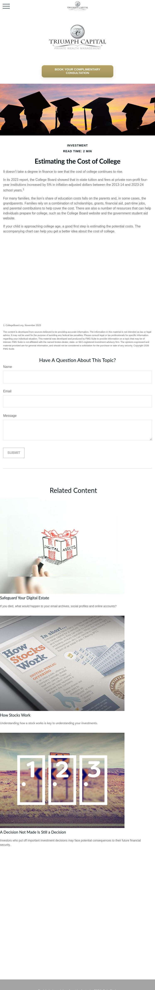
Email (7, 391)
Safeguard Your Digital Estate (24, 598)
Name (7, 367)
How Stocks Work (15, 715)
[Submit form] (13, 453)
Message (10, 415)
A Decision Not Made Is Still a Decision (33, 832)
